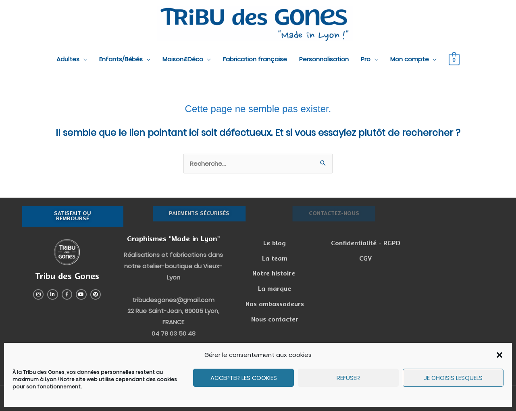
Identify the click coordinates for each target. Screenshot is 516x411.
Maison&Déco (182, 59)
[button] (499, 355)
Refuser (348, 377)
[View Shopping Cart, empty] (454, 59)
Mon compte (409, 59)
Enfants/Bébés (121, 59)
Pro (365, 59)
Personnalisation (324, 59)
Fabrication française (255, 59)
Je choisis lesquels (453, 377)
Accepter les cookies (243, 377)
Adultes (67, 59)
